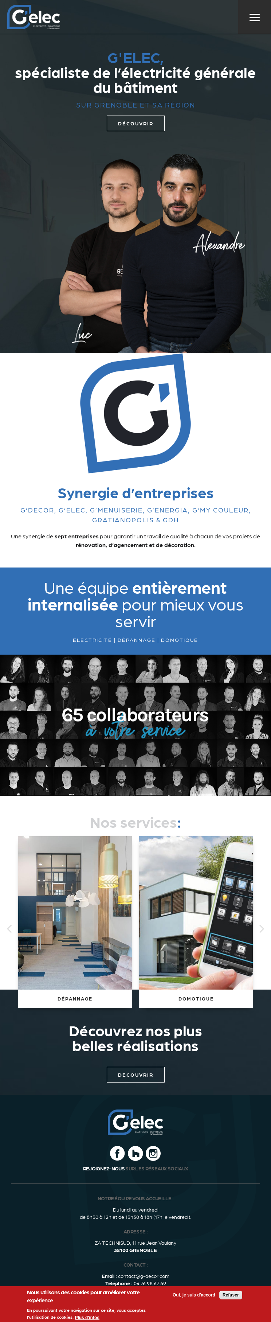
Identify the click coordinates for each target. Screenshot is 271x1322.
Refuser (231, 1295)
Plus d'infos (87, 1317)
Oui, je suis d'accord (194, 1295)
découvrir (135, 123)
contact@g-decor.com (143, 1276)
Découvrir (135, 1074)
